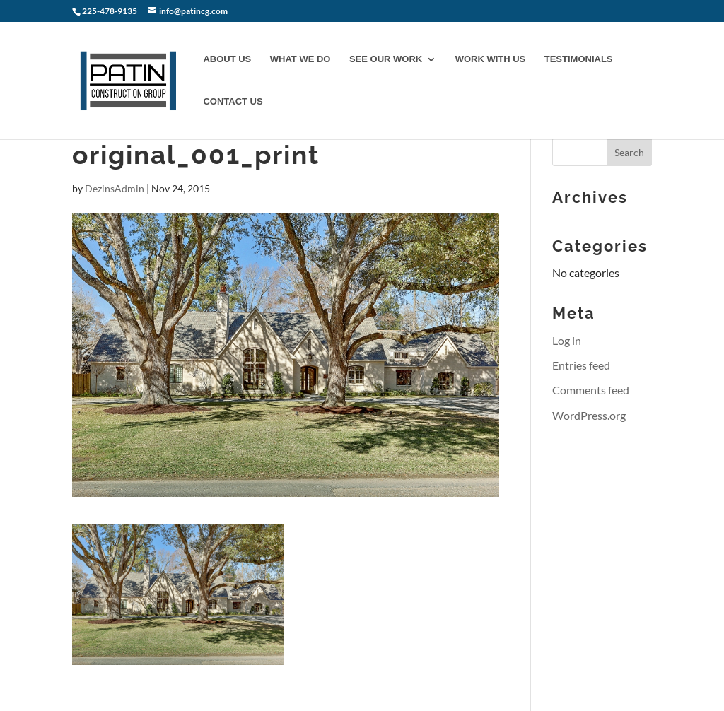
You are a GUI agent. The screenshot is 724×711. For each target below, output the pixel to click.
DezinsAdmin (114, 188)
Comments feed (590, 389)
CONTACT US (232, 102)
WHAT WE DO (300, 59)
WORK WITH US (490, 59)
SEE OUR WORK (385, 59)
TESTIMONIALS (578, 59)
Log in (566, 340)
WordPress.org (589, 415)
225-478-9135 (110, 11)
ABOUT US (227, 59)
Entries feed (581, 365)
